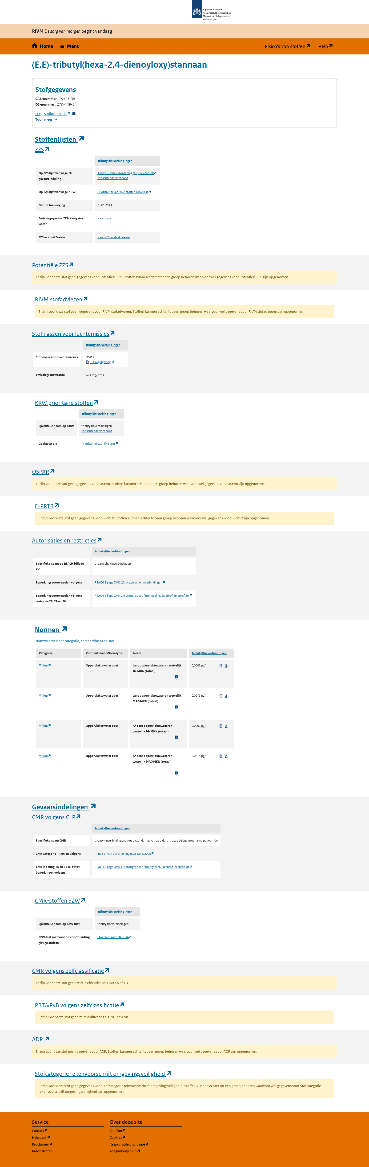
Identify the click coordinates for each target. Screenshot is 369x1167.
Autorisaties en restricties (67, 540)
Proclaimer (65, 1144)
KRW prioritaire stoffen (67, 402)
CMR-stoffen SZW (60, 900)
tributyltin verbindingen (115, 161)
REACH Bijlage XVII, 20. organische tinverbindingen (130, 582)
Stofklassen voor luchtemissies (74, 333)
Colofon (140, 1130)
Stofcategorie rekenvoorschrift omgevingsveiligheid (103, 1073)
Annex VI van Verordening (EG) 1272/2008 (127, 173)
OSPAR (43, 471)
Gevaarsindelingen (64, 807)
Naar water (105, 218)
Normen (51, 630)
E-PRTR (47, 505)
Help (327, 46)
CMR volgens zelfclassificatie (71, 970)
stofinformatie (53, 113)
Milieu (45, 665)
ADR (41, 1039)
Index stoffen (42, 1151)
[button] (70, 46)
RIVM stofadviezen (61, 299)
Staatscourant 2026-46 (114, 937)
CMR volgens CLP (56, 817)
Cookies (140, 1137)
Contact (62, 1130)
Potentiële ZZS (53, 265)
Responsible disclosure (146, 1144)
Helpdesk (63, 1137)
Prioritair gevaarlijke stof (99, 444)
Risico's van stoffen (289, 46)
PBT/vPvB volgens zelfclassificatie (80, 1005)
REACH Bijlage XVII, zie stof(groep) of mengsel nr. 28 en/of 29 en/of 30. (144, 596)
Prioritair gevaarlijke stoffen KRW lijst (124, 192)
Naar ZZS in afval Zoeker (113, 237)
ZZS (42, 149)
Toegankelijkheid (146, 1150)
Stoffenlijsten (60, 139)
